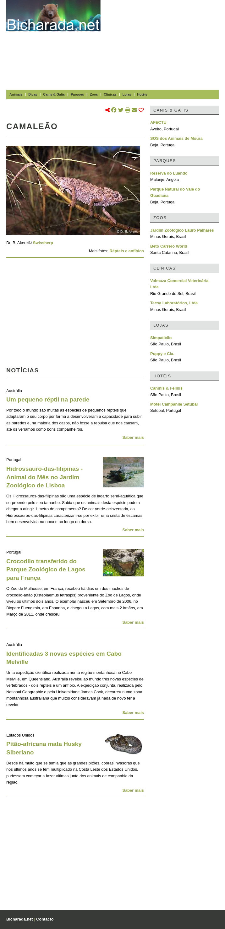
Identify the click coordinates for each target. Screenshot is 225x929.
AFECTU (158, 122)
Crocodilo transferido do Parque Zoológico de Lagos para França (45, 569)
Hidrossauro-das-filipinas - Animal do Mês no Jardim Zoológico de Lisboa (44, 477)
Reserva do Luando (169, 173)
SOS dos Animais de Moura (176, 138)
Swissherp (43, 242)
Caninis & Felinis (166, 388)
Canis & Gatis (54, 94)
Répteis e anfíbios (126, 251)
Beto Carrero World (168, 246)
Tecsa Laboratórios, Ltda (174, 303)
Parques (77, 94)
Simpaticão (161, 337)
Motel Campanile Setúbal (174, 404)
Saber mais (133, 437)
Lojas (127, 94)
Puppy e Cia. (162, 353)
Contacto (44, 919)
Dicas (32, 94)
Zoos (94, 94)
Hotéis (142, 94)
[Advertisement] (166, 44)
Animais (15, 94)
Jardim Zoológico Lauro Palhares (182, 230)
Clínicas (110, 94)
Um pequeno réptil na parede (47, 399)
